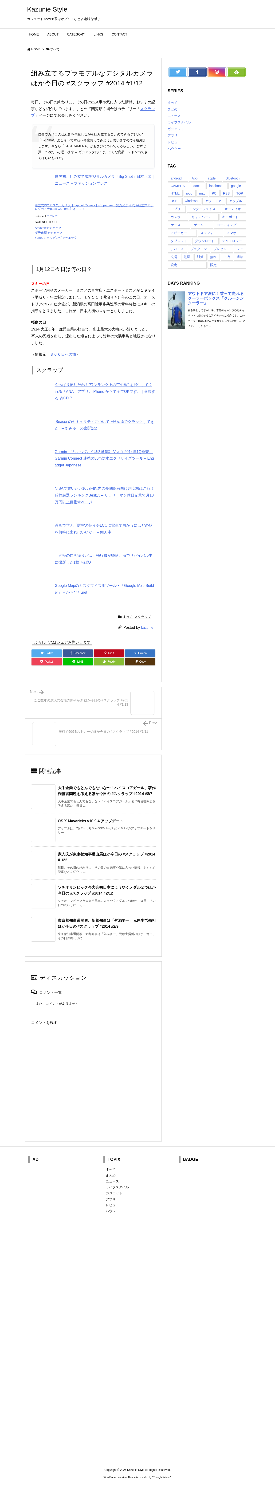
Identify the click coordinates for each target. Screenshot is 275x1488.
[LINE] (78, 661)
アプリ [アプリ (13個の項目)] (176, 209)
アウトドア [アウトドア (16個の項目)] (213, 201)
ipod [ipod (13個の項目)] (189, 193)
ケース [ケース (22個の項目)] (176, 225)
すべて (54, 49)
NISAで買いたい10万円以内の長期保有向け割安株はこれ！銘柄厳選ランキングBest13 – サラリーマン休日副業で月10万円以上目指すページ (104, 495)
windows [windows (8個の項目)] (191, 201)
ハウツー (174, 149)
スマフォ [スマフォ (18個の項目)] (206, 233)
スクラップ (142, 617)
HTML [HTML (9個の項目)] (175, 193)
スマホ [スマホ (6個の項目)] (231, 233)
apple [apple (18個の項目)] (212, 178)
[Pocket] (46, 661)
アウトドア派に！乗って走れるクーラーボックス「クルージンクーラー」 (216, 298)
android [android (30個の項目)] (176, 178)
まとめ (172, 109)
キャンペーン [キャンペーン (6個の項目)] (201, 217)
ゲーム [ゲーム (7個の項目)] (199, 225)
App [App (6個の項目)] (194, 178)
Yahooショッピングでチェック (56, 237)
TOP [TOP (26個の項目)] (239, 193)
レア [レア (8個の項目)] (239, 249)
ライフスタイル (179, 122)
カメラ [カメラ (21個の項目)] (176, 217)
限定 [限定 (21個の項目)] (213, 265)
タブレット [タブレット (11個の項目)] (179, 241)
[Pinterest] (109, 653)
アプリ (172, 135)
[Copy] (140, 661)
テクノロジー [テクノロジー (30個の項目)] (232, 241)
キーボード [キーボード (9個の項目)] (230, 217)
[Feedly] (109, 661)
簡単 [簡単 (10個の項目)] (239, 257)
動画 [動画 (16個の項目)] (187, 257)
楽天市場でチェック (48, 233)
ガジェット (176, 129)
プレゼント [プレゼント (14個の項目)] (221, 249)
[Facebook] (78, 653)
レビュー (174, 142)
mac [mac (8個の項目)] (202, 193)
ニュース (174, 116)
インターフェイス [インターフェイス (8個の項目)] (202, 209)
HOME (35, 49)
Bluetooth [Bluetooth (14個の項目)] (233, 178)
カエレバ (52, 216)
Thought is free (161, 1477)
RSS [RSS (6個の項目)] (226, 193)
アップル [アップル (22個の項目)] (235, 201)
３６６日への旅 (63, 354)
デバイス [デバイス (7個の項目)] (177, 249)
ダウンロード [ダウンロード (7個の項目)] (205, 241)
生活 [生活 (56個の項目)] (226, 257)
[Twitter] (46, 653)
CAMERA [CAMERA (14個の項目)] (178, 186)
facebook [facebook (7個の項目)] (215, 186)
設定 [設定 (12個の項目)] (174, 265)
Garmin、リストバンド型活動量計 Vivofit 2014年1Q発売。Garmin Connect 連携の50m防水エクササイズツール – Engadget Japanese (104, 458)
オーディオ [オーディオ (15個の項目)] (232, 209)
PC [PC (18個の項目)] (214, 193)
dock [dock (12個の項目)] (196, 186)
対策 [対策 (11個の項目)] (200, 257)
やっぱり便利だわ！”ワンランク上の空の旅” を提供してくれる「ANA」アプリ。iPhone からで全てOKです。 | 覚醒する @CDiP (105, 391)
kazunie (147, 627)
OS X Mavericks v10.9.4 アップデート (90, 821)
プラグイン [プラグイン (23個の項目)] (198, 249)
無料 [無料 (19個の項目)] (213, 257)
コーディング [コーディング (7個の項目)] (226, 225)
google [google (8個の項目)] (236, 186)
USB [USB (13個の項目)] (174, 201)
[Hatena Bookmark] (140, 653)
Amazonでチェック (48, 228)
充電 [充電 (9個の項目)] (174, 257)
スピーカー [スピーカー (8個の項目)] (179, 233)
